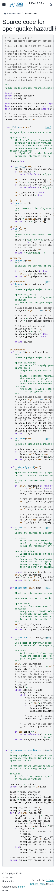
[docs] (48, 127)
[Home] (5, 13)
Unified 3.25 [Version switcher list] (35, 3)
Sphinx (21, 886)
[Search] (51, 5)
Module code (15, 13)
